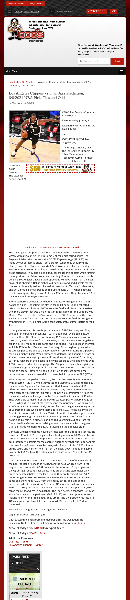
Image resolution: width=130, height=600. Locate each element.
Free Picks (14, 57)
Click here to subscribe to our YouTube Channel (45, 232)
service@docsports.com (22, 11)
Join (113, 11)
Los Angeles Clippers (20, 584)
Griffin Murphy (112, 103)
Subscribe (117, 36)
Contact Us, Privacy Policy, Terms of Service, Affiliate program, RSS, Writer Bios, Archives (84, 596)
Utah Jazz (14, 580)
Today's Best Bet (38, 4)
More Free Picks (111, 72)
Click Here (14, 562)
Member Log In (97, 11)
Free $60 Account (16, 4)
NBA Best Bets (37, 572)
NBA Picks (27, 57)
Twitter (25, 580)
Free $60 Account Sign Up (108, 132)
